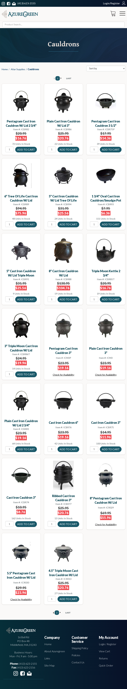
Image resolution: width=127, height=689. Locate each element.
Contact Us (78, 662)
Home (5, 69)
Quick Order (106, 665)
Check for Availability (63, 374)
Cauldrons (33, 69)
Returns (103, 658)
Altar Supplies (18, 69)
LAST (68, 78)
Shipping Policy (80, 648)
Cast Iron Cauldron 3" (106, 422)
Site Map (49, 665)
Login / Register (107, 644)
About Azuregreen (54, 651)
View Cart (104, 651)
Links (47, 658)
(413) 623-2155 (27, 3)
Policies (76, 655)
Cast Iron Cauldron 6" (63, 422)
